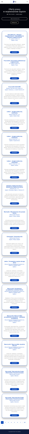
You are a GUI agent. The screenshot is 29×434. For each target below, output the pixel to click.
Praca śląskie (11, 14)
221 (24, 422)
